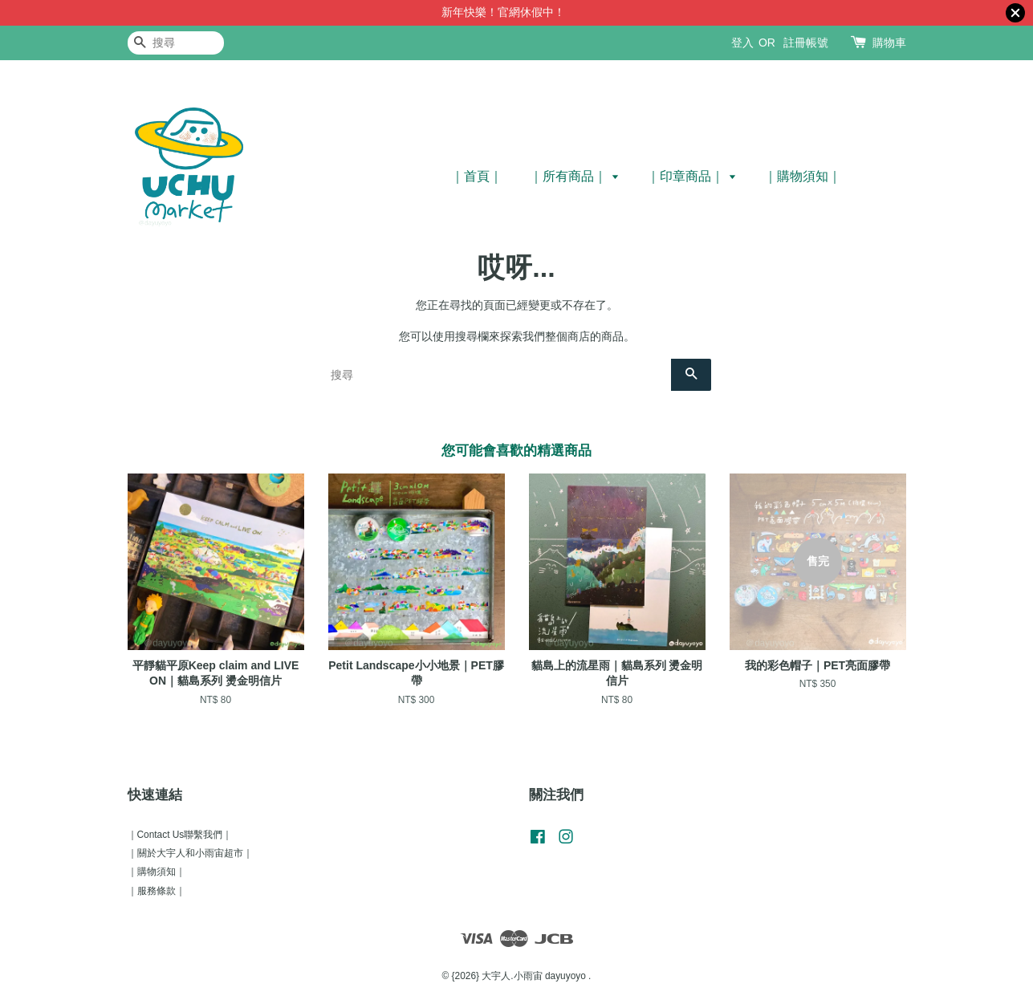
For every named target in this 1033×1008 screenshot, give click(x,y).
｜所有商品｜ (574, 176)
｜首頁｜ (476, 176)
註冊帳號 (805, 42)
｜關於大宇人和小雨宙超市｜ (190, 853)
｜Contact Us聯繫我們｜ (180, 834)
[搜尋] (176, 43)
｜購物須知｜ (802, 176)
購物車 (889, 42)
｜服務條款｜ (156, 890)
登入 (742, 42)
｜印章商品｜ (691, 176)
